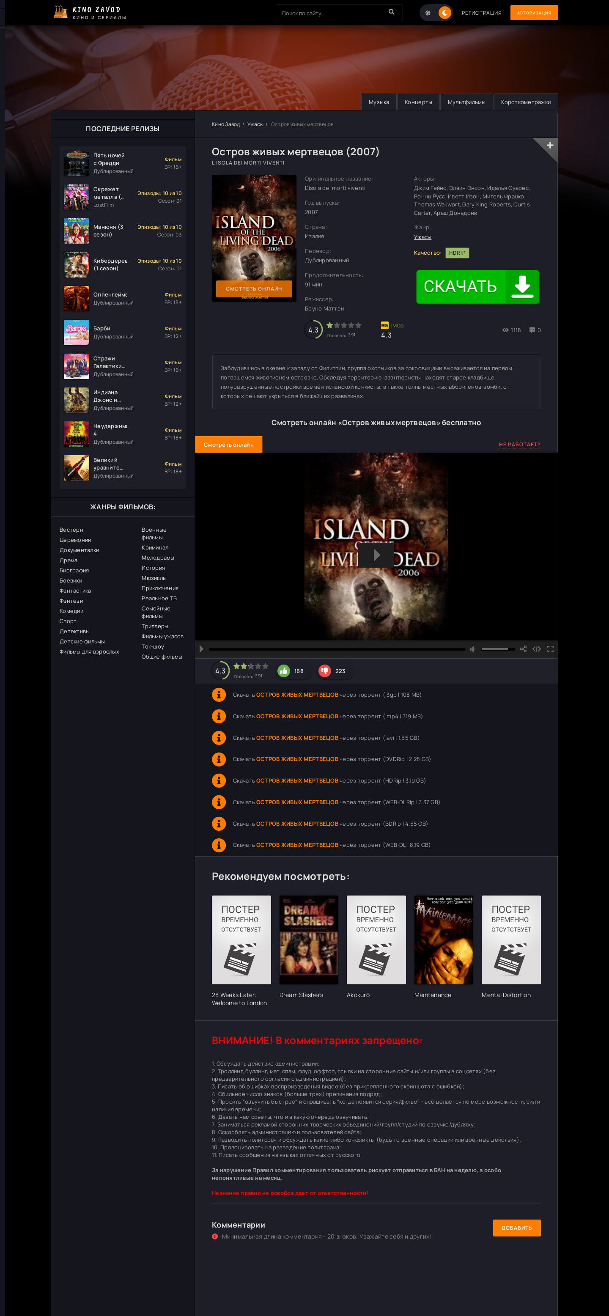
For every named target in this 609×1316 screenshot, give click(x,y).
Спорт (68, 621)
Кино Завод (226, 124)
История (153, 567)
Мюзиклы (154, 578)
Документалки (79, 550)
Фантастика (75, 590)
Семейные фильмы (156, 612)
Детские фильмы (82, 641)
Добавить (517, 1228)
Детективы (75, 631)
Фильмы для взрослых (89, 651)
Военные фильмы (154, 533)
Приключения (160, 588)
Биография (74, 570)
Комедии (71, 611)
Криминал (155, 547)
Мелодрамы (158, 557)
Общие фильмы (162, 656)
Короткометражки (524, 102)
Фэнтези (71, 600)
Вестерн (71, 529)
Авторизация (529, 12)
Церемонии (75, 540)
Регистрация (470, 12)
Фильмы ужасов (163, 636)
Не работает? (520, 444)
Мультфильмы (463, 102)
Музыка (371, 102)
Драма (68, 560)
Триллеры (155, 626)
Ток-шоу (153, 646)
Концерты (412, 102)
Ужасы (255, 124)
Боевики (71, 580)
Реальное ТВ (159, 598)
